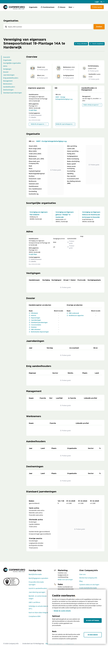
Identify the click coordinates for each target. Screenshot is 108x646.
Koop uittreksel (81, 44)
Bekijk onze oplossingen (65, 579)
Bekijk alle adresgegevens (39, 124)
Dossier (6, 72)
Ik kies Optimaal (92, 620)
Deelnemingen (8, 90)
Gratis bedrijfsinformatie (88, 588)
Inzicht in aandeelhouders (38, 588)
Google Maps (33, 110)
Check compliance (97, 44)
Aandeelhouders (9, 87)
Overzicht (6, 57)
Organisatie (33, 7)
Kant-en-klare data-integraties (39, 612)
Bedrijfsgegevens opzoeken (38, 578)
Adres (5, 66)
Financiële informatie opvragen (36, 583)
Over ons (82, 574)
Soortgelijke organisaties (12, 63)
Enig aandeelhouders (10, 78)
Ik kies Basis (93, 635)
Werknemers (7, 84)
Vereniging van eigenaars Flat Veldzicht (39, 213)
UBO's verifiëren (34, 602)
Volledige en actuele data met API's (39, 607)
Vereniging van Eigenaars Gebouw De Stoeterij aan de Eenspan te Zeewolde (91, 214)
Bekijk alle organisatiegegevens (65, 124)
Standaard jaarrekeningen (12, 93)
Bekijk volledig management (92, 105)
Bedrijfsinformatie (35, 574)
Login (97, 2)
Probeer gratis (97, 7)
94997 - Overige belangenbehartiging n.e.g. (64, 98)
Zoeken (99, 26)
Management (7, 81)
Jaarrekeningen (8, 75)
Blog (80, 581)
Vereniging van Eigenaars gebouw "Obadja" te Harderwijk (65, 214)
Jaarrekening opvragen (37, 592)
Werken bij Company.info (88, 578)
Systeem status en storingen (89, 584)
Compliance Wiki (34, 616)
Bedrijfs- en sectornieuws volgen (38, 597)
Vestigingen (7, 69)
